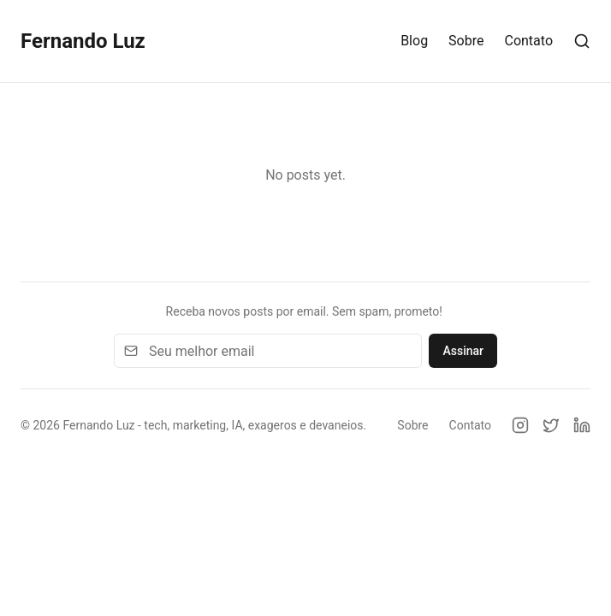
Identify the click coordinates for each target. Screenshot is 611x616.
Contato (528, 41)
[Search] (581, 41)
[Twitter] (551, 425)
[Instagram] (520, 425)
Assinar (462, 351)
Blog (414, 41)
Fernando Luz (83, 41)
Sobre (465, 41)
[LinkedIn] (581, 425)
